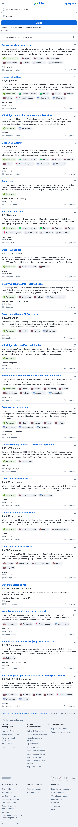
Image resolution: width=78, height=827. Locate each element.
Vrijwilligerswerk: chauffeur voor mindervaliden (27, 115)
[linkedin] (73, 778)
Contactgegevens (9, 796)
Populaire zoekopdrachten (14, 720)
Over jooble (6, 789)
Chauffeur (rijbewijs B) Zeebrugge (20, 314)
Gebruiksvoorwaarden (59, 796)
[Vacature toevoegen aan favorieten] (75, 45)
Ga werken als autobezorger (17, 45)
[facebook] (53, 778)
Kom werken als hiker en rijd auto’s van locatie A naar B (31, 375)
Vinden (39, 23)
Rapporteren (70, 70)
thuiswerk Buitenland (10, 731)
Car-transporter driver (14, 585)
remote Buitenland (9, 747)
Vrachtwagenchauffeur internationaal (22, 284)
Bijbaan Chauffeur (12, 77)
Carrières (5, 812)
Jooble (16, 824)
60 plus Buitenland (34, 757)
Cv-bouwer (55, 806)
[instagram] (59, 778)
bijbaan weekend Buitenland (38, 754)
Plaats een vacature (34, 789)
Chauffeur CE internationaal (17, 546)
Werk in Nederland (58, 792)
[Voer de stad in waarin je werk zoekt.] (39, 16)
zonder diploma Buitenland (12, 735)
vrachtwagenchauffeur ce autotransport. (24, 611)
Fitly (53, 809)
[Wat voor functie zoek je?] (39, 10)
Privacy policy (56, 799)
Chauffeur (7, 181)
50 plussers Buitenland (36, 767)
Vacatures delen (33, 792)
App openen (70, 3)
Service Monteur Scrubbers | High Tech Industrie (28, 641)
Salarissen (55, 803)
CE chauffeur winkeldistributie (18, 512)
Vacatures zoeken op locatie (62, 732)
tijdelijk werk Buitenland (36, 751)
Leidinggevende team (10, 799)
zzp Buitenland (7, 744)
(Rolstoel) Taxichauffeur (15, 407)
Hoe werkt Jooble (9, 803)
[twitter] (66, 778)
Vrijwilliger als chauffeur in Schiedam (22, 345)
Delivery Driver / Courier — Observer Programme (28, 444)
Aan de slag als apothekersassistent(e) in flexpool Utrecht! (34, 675)
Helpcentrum (7, 792)
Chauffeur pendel (11, 250)
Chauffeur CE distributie (15, 478)
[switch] (74, 37)
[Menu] (3, 3)
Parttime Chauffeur (12, 211)
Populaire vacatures (59, 729)
